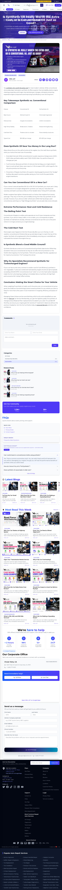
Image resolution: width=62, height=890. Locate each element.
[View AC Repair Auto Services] (33, 828)
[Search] (41, 5)
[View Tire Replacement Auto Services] (11, 863)
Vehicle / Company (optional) (12, 718)
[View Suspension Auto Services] (33, 833)
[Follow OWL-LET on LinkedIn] (18, 787)
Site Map (27, 802)
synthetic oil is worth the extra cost (17, 88)
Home (4, 39)
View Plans (8, 427)
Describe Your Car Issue (11, 735)
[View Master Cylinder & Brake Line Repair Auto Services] (11, 882)
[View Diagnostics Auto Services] (33, 822)
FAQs (26, 799)
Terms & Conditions (48, 799)
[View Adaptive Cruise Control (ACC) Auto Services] (51, 888)
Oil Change (18, 9)
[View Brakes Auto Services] (33, 830)
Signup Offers (28, 805)
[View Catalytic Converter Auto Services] (51, 857)
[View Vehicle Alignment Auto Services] (11, 857)
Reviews (45, 777)
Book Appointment (30, 811)
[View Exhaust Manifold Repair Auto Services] (31, 857)
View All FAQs (31, 473)
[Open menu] (4, 5)
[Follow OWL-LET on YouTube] (22, 787)
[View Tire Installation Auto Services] (11, 866)
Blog (9, 39)
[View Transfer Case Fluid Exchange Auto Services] (11, 888)
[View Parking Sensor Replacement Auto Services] (31, 888)
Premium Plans (29, 777)
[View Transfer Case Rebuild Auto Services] (31, 885)
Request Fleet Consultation (32, 808)
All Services (9, 9)
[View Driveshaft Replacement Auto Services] (51, 868)
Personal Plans (29, 774)
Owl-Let (11, 298)
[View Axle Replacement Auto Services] (31, 871)
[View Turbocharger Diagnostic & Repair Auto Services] (31, 882)
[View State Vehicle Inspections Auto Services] (31, 874)
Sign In (56, 1)
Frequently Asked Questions (11, 440)
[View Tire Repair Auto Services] (31, 863)
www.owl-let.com (41, 305)
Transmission (36, 9)
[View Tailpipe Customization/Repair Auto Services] (51, 866)
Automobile (22, 75)
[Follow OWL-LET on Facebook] (7, 787)
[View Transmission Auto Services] (33, 825)
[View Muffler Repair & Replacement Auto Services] (11, 860)
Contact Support (9, 432)
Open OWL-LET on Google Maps (31, 700)
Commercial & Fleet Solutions (51, 789)
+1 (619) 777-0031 (7, 1)
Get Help (7, 449)
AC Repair (45, 9)
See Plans (27, 771)
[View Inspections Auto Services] (51, 874)
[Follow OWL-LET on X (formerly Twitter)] (3, 787)
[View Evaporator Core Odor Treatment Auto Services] (51, 885)
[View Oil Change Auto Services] (33, 819)
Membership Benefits (10, 75)
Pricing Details (8, 430)
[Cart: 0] (58, 5)
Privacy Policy (46, 796)
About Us (45, 771)
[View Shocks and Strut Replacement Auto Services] (31, 868)
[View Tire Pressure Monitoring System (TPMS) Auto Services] (51, 863)
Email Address (8, 723)
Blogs (44, 774)
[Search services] (31, 5)
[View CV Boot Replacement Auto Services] (11, 871)
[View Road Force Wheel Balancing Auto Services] (51, 877)
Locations (45, 783)
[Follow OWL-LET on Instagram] (15, 787)
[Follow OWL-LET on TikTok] (11, 787)
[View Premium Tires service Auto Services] (31, 866)
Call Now (22, 32)
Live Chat (44, 677)
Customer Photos (47, 786)
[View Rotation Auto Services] (51, 860)
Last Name (35, 712)
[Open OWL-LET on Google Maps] (12, 770)
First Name (7, 712)
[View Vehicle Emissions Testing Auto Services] (11, 874)
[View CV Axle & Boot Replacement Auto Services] (11, 879)
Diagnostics (26, 9)
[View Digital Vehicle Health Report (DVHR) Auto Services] (51, 879)
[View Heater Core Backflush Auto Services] (31, 877)
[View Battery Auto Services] (33, 836)
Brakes (52, 9)
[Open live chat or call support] (49, 5)
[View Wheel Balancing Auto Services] (31, 860)
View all (56, 509)
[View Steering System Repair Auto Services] (11, 868)
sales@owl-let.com (7, 781)
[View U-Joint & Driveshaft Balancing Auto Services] (11, 885)
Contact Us (28, 796)
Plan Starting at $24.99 (35, 32)
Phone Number (8, 729)
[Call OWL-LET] (8, 5)
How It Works (46, 780)
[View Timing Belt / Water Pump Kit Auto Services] (31, 879)
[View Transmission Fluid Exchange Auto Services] (11, 877)
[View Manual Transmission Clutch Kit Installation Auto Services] (51, 882)
